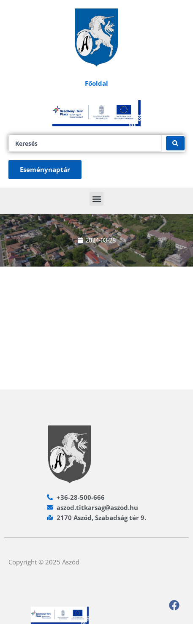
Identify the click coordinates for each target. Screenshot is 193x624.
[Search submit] (175, 143)
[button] (96, 199)
